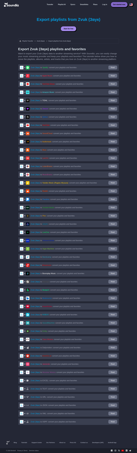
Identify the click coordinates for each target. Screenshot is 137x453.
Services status (34, 450)
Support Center (37, 442)
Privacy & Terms (22, 450)
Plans (95, 4)
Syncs (72, 4)
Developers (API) (97, 442)
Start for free (68, 29)
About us (62, 442)
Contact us (84, 442)
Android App (112, 442)
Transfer (50, 4)
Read (113, 67)
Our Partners (50, 442)
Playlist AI (62, 4)
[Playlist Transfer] (11, 4)
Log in (104, 4)
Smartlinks (84, 4)
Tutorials (24, 442)
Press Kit (73, 442)
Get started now (119, 4)
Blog (15, 442)
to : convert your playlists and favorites (54, 68)
